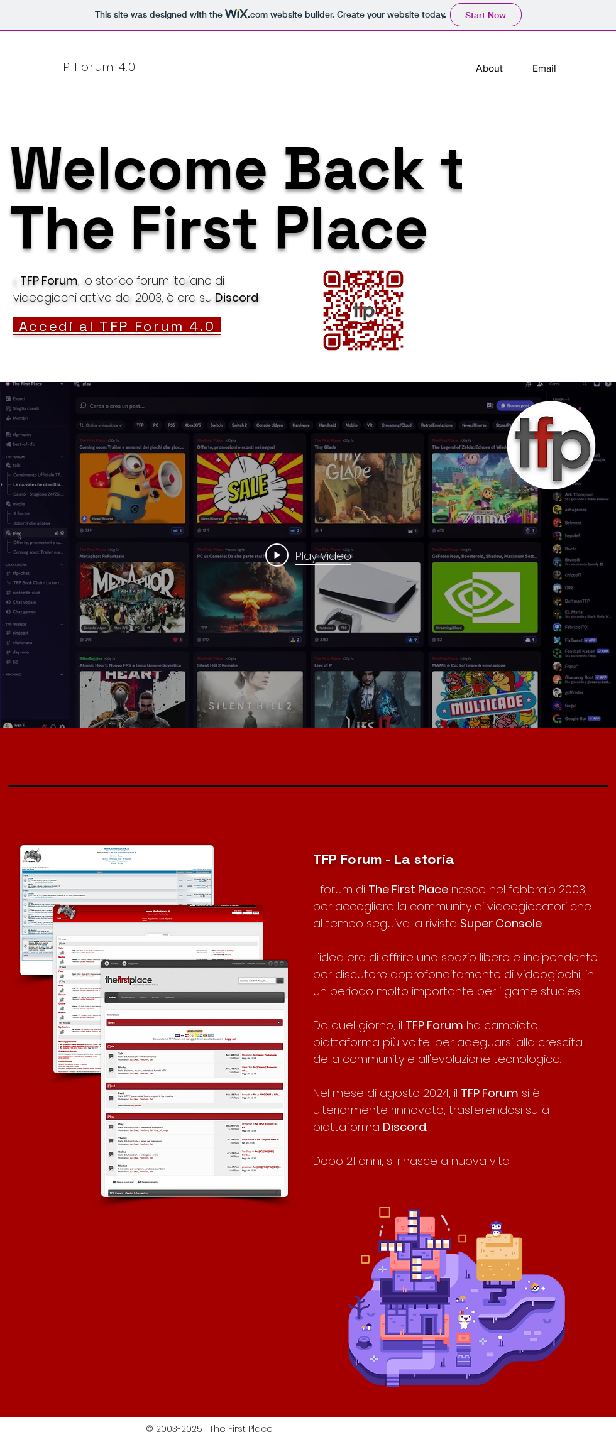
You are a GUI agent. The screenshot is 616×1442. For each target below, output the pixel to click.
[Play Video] (308, 555)
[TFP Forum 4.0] (108, 66)
